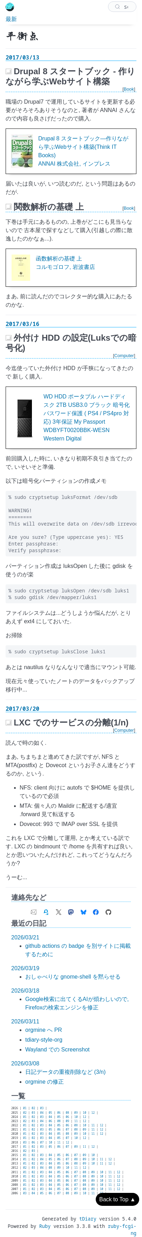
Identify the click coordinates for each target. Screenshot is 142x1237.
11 (76, 1121)
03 (42, 1108)
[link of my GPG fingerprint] (46, 910)
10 (84, 1112)
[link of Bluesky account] (83, 910)
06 (59, 1112)
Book (129, 89)
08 (67, 1112)
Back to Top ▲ (117, 1199)
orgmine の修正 (44, 1082)
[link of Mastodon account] (71, 910)
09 (76, 1112)
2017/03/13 (22, 57)
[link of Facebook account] (96, 910)
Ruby (45, 1226)
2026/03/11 (25, 1021)
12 (93, 1112)
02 (33, 1108)
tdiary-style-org (43, 1040)
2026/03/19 (25, 968)
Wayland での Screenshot (57, 1049)
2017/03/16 (22, 324)
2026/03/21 (25, 937)
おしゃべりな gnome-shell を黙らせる (73, 977)
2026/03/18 (25, 991)
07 (67, 1129)
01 (25, 1108)
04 (42, 1112)
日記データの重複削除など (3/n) (65, 1072)
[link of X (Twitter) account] (58, 910)
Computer (124, 355)
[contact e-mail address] (33, 910)
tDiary (87, 1218)
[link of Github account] (108, 910)
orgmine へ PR (43, 1030)
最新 (11, 19)
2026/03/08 (25, 1063)
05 (50, 1112)
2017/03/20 (22, 709)
